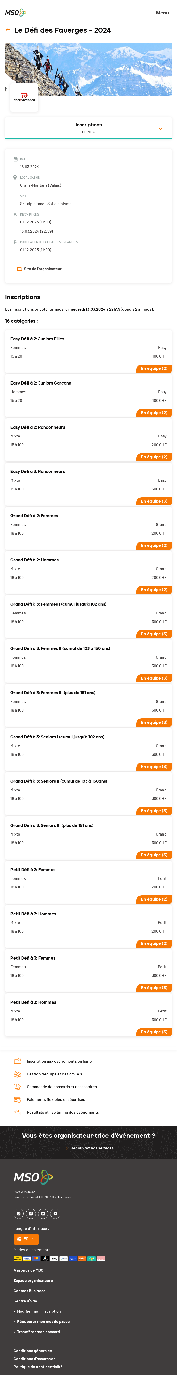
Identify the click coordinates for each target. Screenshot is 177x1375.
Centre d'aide (25, 1301)
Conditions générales (32, 1350)
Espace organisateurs (33, 1280)
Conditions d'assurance (34, 1358)
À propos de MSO (29, 1270)
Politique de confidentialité (38, 1366)
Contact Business (29, 1290)
